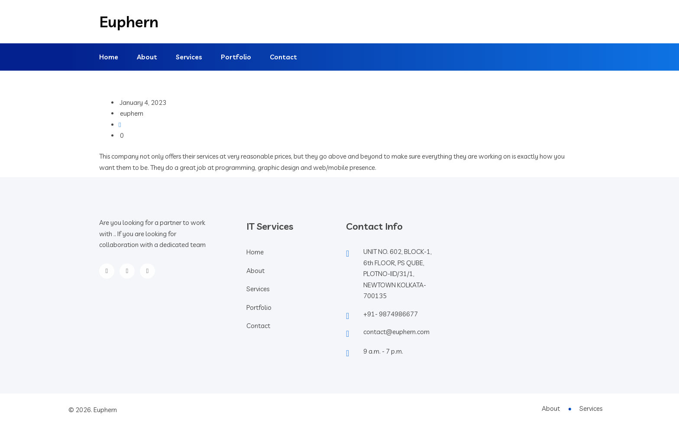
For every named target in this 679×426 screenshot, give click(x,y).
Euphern (128, 21)
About (147, 57)
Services (189, 57)
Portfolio (236, 57)
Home (108, 57)
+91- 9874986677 (390, 314)
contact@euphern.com (396, 332)
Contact (283, 57)
